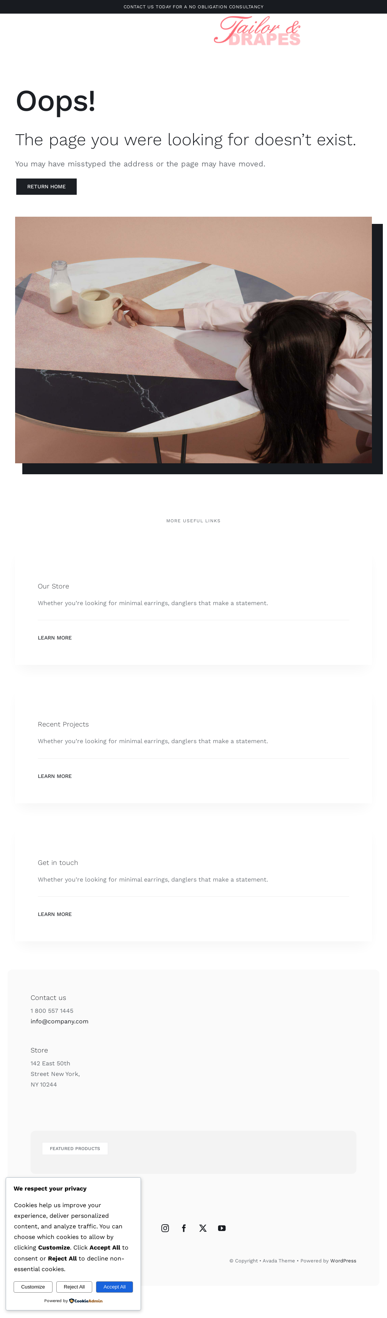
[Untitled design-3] (257, 15)
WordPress (343, 1261)
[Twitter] (203, 1228)
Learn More (55, 638)
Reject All (74, 1287)
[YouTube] (222, 1228)
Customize (33, 1287)
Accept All (115, 1287)
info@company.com (59, 1021)
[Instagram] (165, 1228)
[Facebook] (184, 1228)
